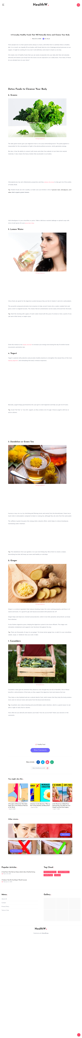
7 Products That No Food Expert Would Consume (15, 880)
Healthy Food (41, 745)
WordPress (45, 934)
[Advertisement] (41, 20)
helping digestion (13, 361)
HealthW (41, 5)
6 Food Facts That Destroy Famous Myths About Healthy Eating (19, 872)
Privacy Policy (5, 907)
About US (4, 900)
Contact (4, 903)
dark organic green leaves (23, 193)
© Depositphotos (40, 139)
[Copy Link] (40, 769)
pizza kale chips (30, 224)
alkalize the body (49, 183)
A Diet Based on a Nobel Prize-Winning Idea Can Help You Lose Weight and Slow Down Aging (61, 806)
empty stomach (27, 345)
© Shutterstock (40, 685)
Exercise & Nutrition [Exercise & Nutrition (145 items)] (50, 872)
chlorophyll (41, 144)
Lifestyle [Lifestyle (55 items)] (57, 876)
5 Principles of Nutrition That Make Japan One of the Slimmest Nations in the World (18, 806)
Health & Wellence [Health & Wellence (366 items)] (64, 872)
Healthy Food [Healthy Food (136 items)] (48, 876)
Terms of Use (5, 911)
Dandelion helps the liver (15, 514)
